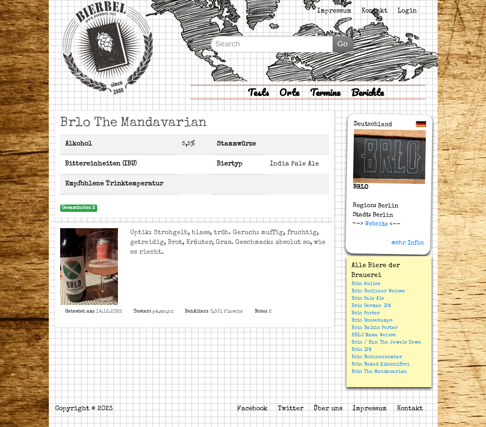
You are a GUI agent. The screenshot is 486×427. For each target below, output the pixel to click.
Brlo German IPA (371, 306)
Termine (325, 92)
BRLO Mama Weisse (373, 335)
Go (342, 43)
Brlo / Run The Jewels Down (386, 342)
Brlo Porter (365, 313)
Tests (258, 92)
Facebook (252, 409)
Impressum (334, 11)
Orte (289, 92)
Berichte (367, 92)
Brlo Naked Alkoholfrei (380, 364)
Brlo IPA (361, 350)
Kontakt (375, 11)
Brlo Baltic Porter (374, 328)
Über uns (328, 409)
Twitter (290, 409)
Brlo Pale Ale (367, 298)
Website (375, 224)
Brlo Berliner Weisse (378, 291)
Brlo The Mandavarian (379, 372)
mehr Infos (407, 243)
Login (407, 11)
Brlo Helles (365, 284)
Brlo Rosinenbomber (376, 357)
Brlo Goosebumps (371, 320)
